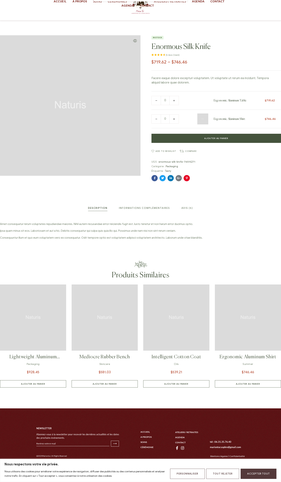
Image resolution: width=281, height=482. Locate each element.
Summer (248, 378)
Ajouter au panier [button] (33, 398)
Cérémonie (146, 458)
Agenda (180, 448)
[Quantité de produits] (165, 115)
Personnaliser (187, 473)
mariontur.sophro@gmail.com (225, 458)
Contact (180, 453)
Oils (176, 378)
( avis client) (173, 69)
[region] (140, 470)
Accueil (145, 442)
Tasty (168, 185)
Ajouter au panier (216, 152)
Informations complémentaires (144, 222)
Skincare (104, 378)
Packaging (172, 181)
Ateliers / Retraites (186, 443)
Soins (143, 453)
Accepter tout (258, 473)
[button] (135, 55)
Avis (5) (187, 222)
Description (97, 222)
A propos (146, 448)
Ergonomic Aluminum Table (230, 115)
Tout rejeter (223, 473)
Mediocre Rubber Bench (104, 371)
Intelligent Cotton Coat (176, 371)
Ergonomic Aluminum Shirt (229, 133)
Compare (190, 165)
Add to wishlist (165, 165)
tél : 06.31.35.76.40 (220, 452)
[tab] (97, 223)
